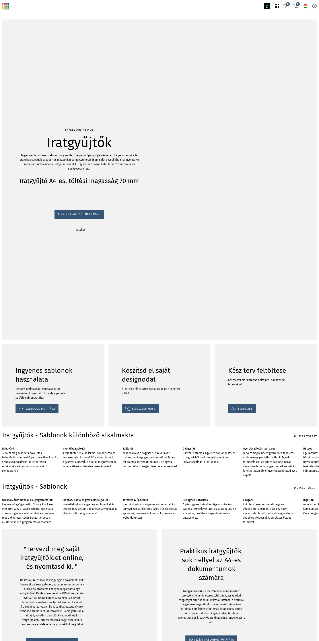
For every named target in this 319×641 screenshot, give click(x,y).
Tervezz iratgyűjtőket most (19, 62)
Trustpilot (7, 67)
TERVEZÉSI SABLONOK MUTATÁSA (27, 585)
